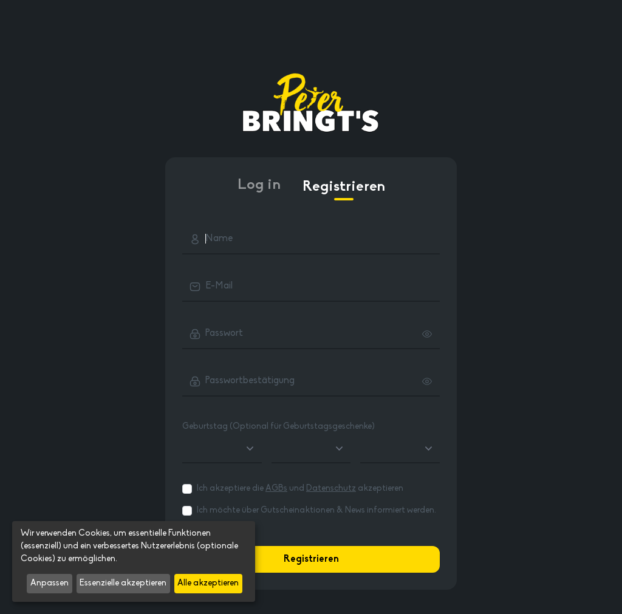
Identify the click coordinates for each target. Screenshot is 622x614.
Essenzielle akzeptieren (123, 583)
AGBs (276, 488)
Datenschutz (331, 488)
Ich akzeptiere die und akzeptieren (300, 488)
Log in (259, 185)
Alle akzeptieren (208, 583)
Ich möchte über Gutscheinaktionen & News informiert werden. (316, 510)
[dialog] (133, 561)
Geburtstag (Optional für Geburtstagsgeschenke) (278, 426)
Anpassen (49, 583)
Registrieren (343, 190)
